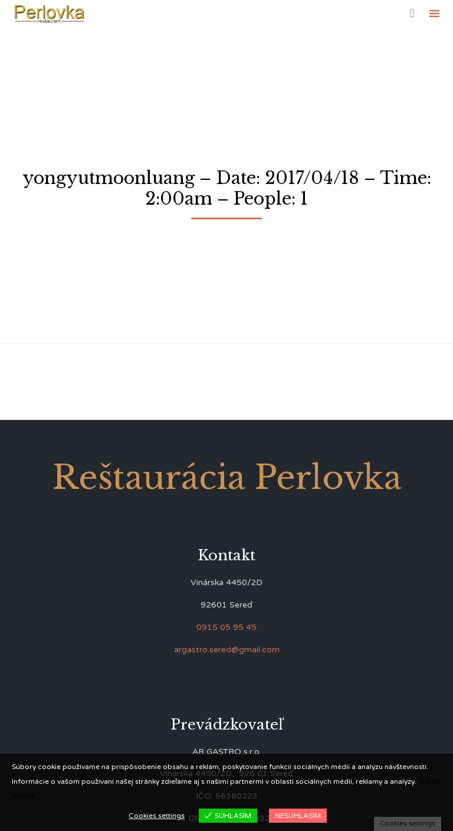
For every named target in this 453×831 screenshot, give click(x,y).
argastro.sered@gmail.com (227, 650)
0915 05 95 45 (226, 627)
